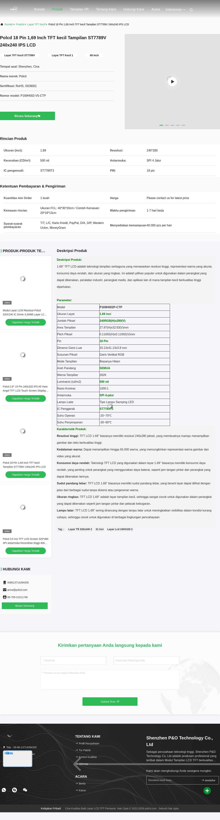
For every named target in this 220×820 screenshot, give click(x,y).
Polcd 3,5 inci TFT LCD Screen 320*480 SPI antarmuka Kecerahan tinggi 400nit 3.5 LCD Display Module (25, 542)
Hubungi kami (133, 9)
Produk (57, 9)
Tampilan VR (79, 9)
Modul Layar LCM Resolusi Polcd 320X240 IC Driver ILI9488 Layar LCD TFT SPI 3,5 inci (24, 314)
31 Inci (100, 529)
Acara (155, 9)
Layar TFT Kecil (36, 24)
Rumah (39, 9)
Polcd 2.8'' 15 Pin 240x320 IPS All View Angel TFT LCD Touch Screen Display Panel (25, 390)
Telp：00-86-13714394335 (20, 747)
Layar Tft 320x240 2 (80, 529)
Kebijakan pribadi (51, 808)
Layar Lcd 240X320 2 (120, 529)
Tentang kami (106, 9)
